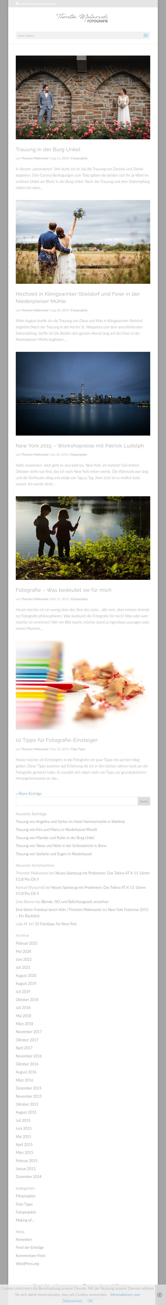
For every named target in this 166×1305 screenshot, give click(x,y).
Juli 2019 (23, 991)
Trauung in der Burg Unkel (48, 149)
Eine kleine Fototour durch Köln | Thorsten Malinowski (58, 909)
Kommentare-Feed (30, 1255)
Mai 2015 (23, 1136)
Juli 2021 (23, 967)
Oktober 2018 (27, 999)
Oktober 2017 (27, 1040)
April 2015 (24, 1144)
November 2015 (29, 1096)
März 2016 (24, 1080)
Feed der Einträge (30, 1247)
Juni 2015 (24, 1128)
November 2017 (29, 1031)
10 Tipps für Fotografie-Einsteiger (57, 740)
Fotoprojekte (79, 158)
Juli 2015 (23, 1120)
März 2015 (24, 1152)
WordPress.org (27, 1263)
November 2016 (29, 1056)
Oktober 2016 (27, 1064)
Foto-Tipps (78, 749)
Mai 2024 (23, 951)
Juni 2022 (24, 959)
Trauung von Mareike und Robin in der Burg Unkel (55, 837)
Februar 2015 (26, 1160)
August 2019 (26, 983)
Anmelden (24, 1239)
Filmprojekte (25, 1196)
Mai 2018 (23, 1015)
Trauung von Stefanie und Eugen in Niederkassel (54, 854)
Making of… (25, 1220)
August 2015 (26, 1112)
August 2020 (26, 975)
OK (90, 1301)
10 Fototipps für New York (56, 924)
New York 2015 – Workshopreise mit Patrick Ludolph (80, 445)
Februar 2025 (26, 943)
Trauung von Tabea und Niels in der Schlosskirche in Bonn (61, 845)
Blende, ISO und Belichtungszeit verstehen (75, 901)
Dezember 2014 (29, 1176)
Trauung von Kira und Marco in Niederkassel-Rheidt (56, 829)
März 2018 (24, 1023)
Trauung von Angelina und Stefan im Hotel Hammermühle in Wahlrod (70, 821)
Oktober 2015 (27, 1104)
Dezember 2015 (29, 1088)
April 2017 (24, 1048)
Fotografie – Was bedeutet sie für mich (64, 590)
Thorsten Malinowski (34, 158)
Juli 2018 (23, 1007)
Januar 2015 (26, 1168)
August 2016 (26, 1072)
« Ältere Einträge (29, 793)
